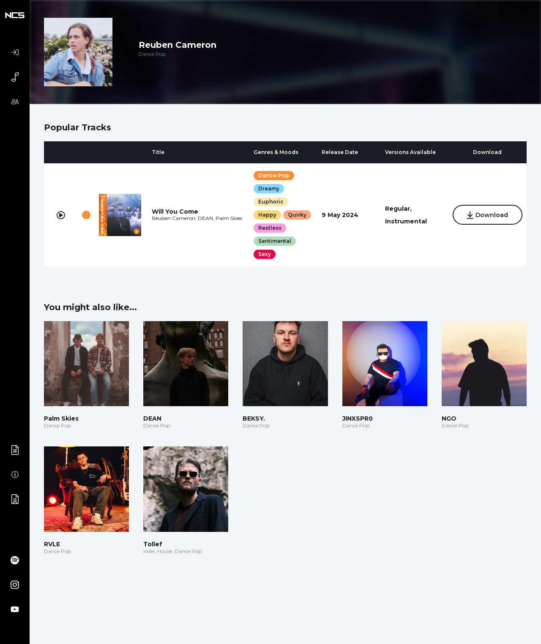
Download (487, 215)
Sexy (264, 254)
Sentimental (274, 241)
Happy (267, 215)
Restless (269, 228)
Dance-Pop (274, 175)
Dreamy (268, 188)
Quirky (297, 215)
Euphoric (271, 201)
